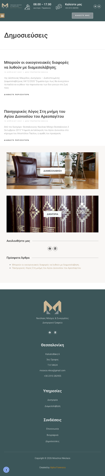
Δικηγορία (52, 400)
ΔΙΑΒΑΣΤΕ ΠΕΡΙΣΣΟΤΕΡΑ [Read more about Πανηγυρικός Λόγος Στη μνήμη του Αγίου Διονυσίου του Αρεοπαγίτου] (16, 140)
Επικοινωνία (52, 429)
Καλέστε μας (73, 4)
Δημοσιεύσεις (52, 441)
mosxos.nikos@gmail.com (52, 370)
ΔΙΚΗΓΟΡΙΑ (52, 214)
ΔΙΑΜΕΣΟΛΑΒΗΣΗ (52, 171)
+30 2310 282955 (52, 376)
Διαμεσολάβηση (52, 406)
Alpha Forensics (58, 467)
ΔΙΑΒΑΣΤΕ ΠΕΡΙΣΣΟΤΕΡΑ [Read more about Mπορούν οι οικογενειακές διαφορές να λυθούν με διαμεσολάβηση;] (16, 94)
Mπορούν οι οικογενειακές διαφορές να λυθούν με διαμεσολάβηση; (45, 264)
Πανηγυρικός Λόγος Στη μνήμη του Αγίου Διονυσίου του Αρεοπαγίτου (46, 268)
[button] (2, 15)
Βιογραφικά (52, 435)
